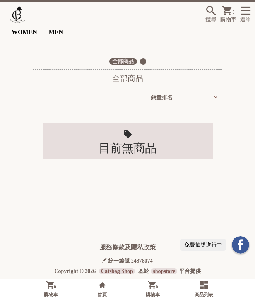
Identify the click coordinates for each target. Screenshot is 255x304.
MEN (56, 32)
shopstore (164, 271)
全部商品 (123, 61)
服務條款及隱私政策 (128, 247)
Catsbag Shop (117, 271)
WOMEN (24, 32)
